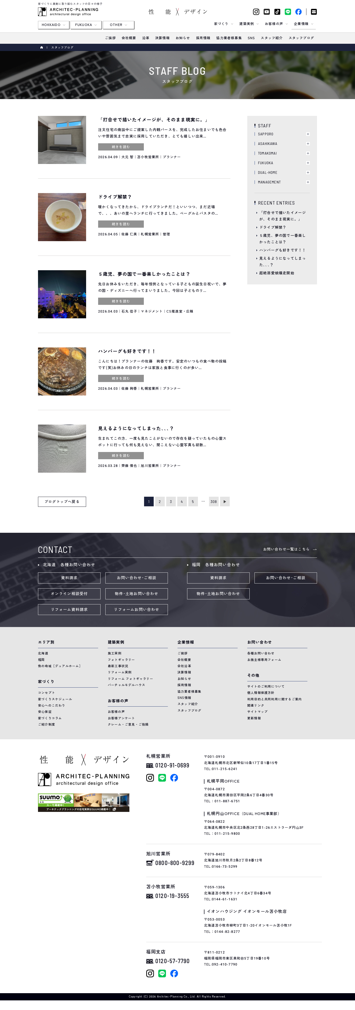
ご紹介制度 (46, 724)
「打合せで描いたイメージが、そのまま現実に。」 (282, 216)
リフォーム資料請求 (69, 610)
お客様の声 (116, 711)
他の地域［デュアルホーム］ (60, 666)
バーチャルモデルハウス (126, 685)
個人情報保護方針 (261, 692)
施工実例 (114, 653)
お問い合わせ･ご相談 (136, 578)
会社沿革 (184, 666)
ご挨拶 (183, 653)
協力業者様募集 (189, 691)
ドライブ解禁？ (272, 227)
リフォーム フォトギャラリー (130, 679)
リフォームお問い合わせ (136, 610)
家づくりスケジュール (55, 699)
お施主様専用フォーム (264, 660)
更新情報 (254, 718)
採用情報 (184, 685)
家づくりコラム (50, 718)
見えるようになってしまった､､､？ (282, 262)
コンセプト (46, 692)
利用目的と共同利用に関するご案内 (274, 699)
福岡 (41, 660)
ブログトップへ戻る (62, 501)
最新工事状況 (118, 666)
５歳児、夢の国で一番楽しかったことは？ (282, 239)
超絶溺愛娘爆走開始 (276, 273)
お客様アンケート (121, 718)
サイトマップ (257, 711)
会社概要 (184, 660)
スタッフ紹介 (188, 704)
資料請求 (69, 578)
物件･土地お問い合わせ (136, 594)
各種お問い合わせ (261, 653)
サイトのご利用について (266, 686)
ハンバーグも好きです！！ (282, 250)
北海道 (43, 653)
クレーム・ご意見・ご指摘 (128, 724)
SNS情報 (184, 698)
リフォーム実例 (120, 672)
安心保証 (45, 711)
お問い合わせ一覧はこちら (286, 549)
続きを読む (121, 147)
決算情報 (184, 672)
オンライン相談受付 (69, 594)
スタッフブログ (189, 710)
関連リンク (255, 705)
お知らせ (184, 679)
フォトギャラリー (121, 660)
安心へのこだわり (51, 705)
